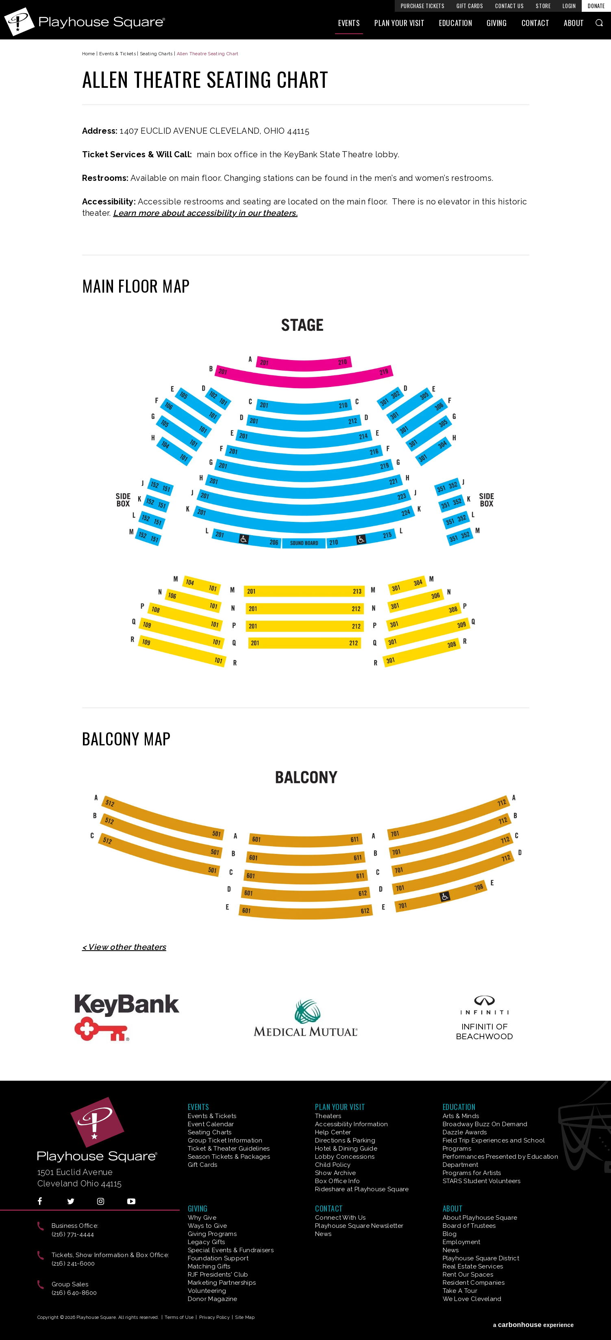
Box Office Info (337, 1181)
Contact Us (509, 6)
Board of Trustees (469, 1225)
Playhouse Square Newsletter (359, 1225)
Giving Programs (212, 1234)
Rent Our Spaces (468, 1274)
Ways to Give (207, 1225)
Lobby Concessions (344, 1156)
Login (569, 6)
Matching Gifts (209, 1266)
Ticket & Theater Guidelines (229, 1148)
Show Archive (335, 1173)
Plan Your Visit (399, 27)
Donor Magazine (212, 1299)
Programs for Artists (472, 1173)
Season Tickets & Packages (229, 1156)
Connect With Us (340, 1217)
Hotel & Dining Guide (346, 1148)
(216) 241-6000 (73, 1263)
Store (543, 6)
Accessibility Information (351, 1124)
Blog (450, 1234)
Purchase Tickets (423, 6)
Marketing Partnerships (222, 1282)
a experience (533, 1319)
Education (455, 27)
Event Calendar (211, 1124)
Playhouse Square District (481, 1258)
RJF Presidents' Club (218, 1274)
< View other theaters (124, 947)
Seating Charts (156, 53)
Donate (596, 6)
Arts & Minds (461, 1116)
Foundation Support (218, 1258)
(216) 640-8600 (74, 1293)
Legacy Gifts (206, 1242)
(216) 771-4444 (73, 1234)
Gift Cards (470, 6)
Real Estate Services (473, 1266)
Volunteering (207, 1290)
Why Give (202, 1217)
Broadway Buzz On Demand (485, 1124)
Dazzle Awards (465, 1132)
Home (88, 53)
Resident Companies (473, 1282)
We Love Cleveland (472, 1299)
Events (349, 27)
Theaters (328, 1116)
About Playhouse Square (480, 1217)
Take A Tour (460, 1290)
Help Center (333, 1132)
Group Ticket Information (225, 1140)
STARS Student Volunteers (482, 1181)
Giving (497, 27)
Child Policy (333, 1164)
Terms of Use (179, 1317)
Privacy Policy (214, 1317)
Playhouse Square (100, 21)
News (323, 1234)
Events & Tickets (117, 53)
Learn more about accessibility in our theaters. (205, 213)
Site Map (244, 1317)
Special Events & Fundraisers (231, 1250)
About (574, 27)
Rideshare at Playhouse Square (362, 1189)
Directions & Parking (345, 1140)
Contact (536, 27)
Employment (462, 1242)
